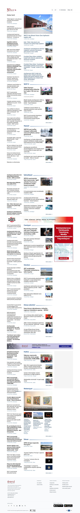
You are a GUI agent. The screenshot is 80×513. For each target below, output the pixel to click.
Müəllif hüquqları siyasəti (67, 486)
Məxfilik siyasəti (65, 484)
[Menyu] (70, 10)
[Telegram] (19, 506)
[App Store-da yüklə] (58, 505)
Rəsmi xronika (39, 484)
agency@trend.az (11, 497)
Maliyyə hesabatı (53, 492)
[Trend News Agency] (11, 481)
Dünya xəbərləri (29, 305)
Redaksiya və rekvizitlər (54, 484)
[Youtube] (17, 506)
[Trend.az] (11, 10)
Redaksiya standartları (54, 488)
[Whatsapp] (9, 506)
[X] (14, 506)
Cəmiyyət (27, 225)
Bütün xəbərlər (48, 122)
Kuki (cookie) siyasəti (66, 488)
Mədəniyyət (28, 389)
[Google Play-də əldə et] (68, 505)
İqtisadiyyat (28, 175)
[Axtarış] (52, 10)
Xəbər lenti (11, 15)
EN (66, 510)
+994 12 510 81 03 (11, 495)
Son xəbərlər (39, 482)
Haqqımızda (52, 482)
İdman (26, 439)
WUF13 (26, 84)
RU (71, 510)
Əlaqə (51, 486)
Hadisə (26, 352)
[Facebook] (11, 506)
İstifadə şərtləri (65, 482)
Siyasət (26, 126)
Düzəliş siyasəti (53, 490)
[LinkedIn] (22, 506)
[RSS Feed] (25, 506)
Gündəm (27, 265)
